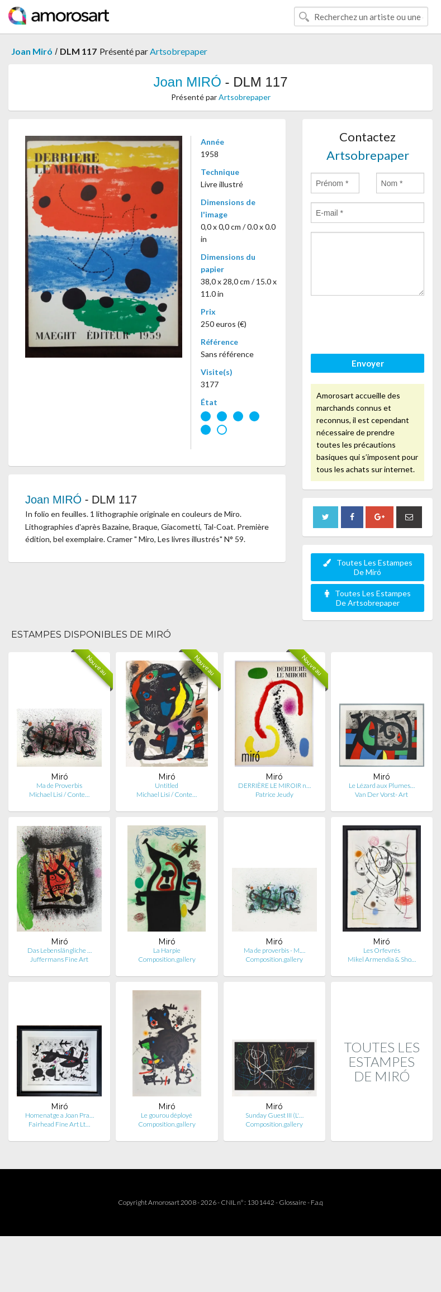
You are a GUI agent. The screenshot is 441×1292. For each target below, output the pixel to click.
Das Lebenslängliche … (59, 950)
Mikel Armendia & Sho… (382, 959)
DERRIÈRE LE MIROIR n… (274, 785)
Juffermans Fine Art (59, 959)
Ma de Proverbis (59, 785)
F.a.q (317, 1202)
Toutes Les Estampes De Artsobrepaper (368, 597)
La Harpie (167, 950)
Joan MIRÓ (187, 81)
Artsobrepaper (178, 51)
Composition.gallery (167, 959)
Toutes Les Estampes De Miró (367, 567)
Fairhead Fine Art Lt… (59, 1124)
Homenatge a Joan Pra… (59, 1115)
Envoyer (368, 363)
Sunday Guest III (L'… (274, 1115)
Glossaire (292, 1202)
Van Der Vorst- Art (381, 794)
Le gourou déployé (166, 1115)
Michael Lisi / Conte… (59, 794)
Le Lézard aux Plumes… (382, 785)
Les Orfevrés (381, 950)
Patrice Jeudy (274, 794)
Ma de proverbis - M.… (274, 950)
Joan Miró (32, 51)
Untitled (166, 785)
